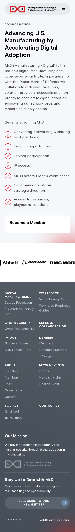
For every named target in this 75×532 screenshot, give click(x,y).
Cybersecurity (17, 323)
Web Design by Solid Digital (55, 520)
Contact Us (49, 406)
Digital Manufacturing (18, 295)
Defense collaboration (52, 324)
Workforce (49, 293)
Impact (11, 338)
